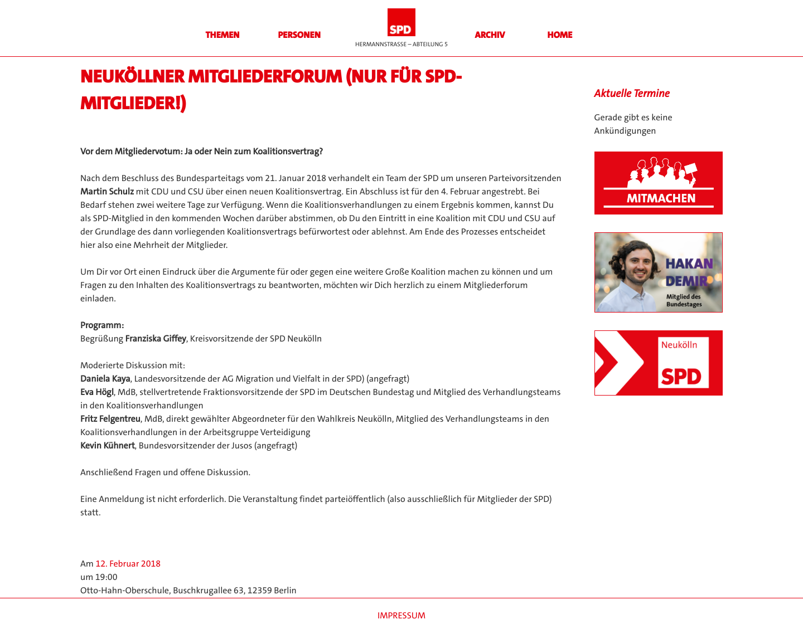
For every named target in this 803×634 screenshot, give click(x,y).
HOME (560, 35)
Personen (299, 35)
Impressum (401, 616)
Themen (222, 35)
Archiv (490, 35)
